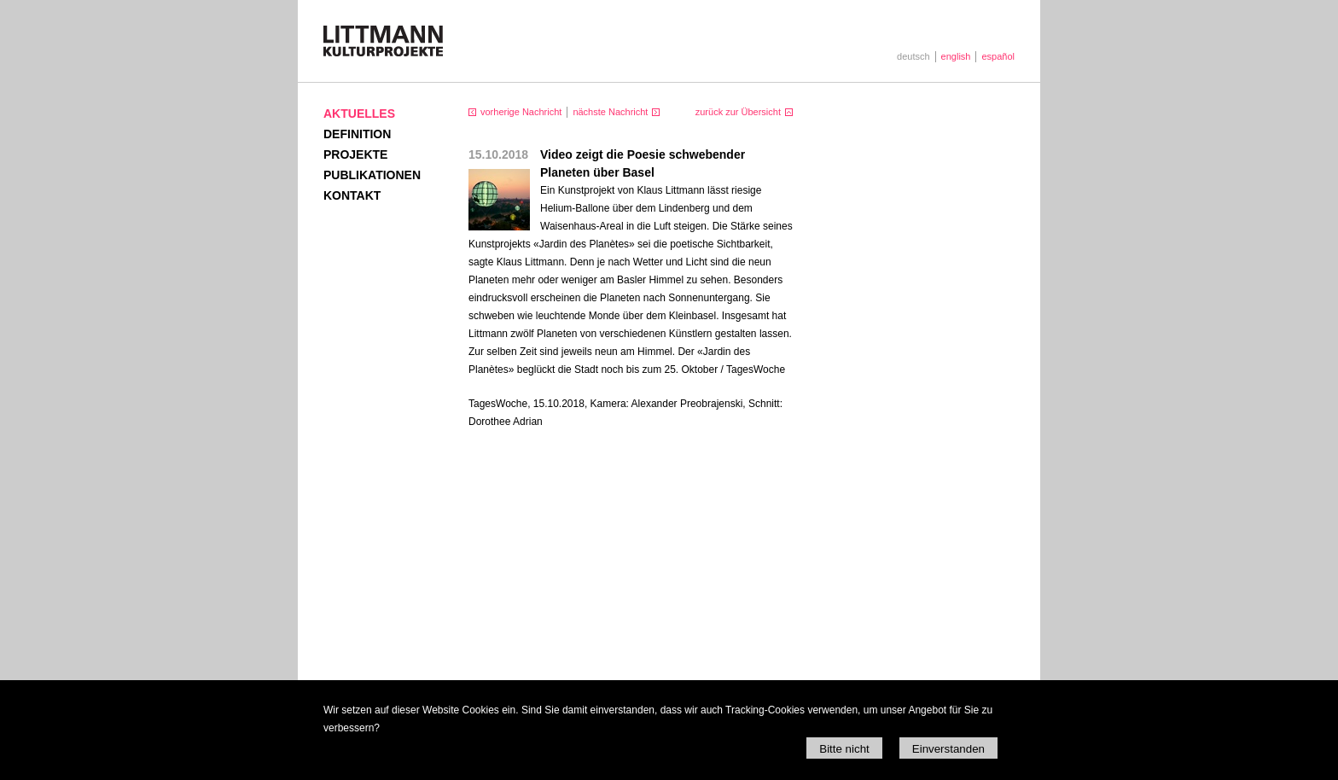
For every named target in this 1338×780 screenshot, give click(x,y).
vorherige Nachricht (520, 112)
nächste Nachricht (610, 112)
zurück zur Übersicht (738, 112)
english (956, 56)
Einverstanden (948, 748)
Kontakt (352, 195)
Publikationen (372, 175)
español (998, 56)
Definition (357, 134)
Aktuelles (359, 113)
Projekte (355, 154)
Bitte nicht (844, 748)
